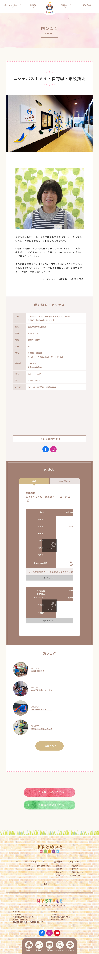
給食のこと (60, 875)
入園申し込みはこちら (51, 792)
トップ (17, 861)
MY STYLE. (49, 901)
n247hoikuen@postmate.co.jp (42, 386)
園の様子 (59, 869)
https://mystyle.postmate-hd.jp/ (52, 905)
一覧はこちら (49, 746)
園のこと (59, 866)
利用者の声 (76, 875)
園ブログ (59, 872)
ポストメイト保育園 (49, 7)
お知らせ (30, 869)
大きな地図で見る (50, 438)
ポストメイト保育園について (38, 866)
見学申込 (75, 869)
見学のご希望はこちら (51, 805)
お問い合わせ (87, 5)
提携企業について (78, 872)
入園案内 (75, 866)
